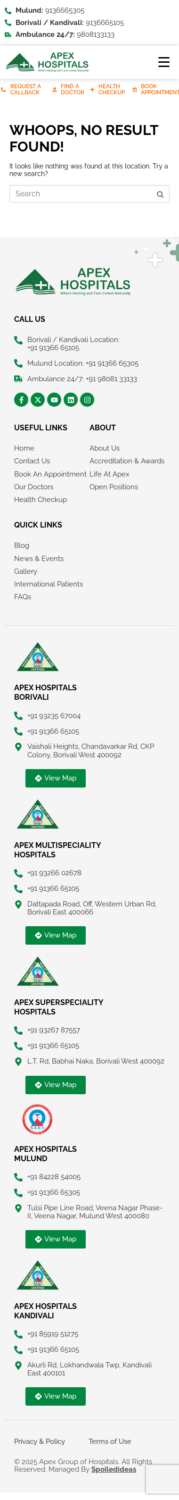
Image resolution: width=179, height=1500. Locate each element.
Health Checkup (111, 89)
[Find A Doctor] (54, 89)
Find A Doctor (72, 89)
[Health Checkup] (92, 89)
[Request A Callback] (3, 89)
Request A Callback (25, 89)
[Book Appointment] (134, 89)
